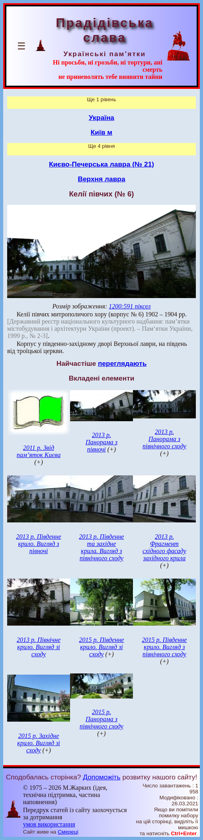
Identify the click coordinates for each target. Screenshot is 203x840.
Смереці (68, 832)
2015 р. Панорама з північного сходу (101, 719)
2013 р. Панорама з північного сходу (164, 438)
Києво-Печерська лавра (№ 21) (101, 164)
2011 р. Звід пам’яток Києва (39, 451)
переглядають (122, 363)
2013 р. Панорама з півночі (101, 442)
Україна (101, 118)
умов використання (49, 824)
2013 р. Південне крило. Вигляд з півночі (38, 543)
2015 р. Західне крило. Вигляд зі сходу (38, 743)
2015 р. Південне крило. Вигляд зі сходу (101, 646)
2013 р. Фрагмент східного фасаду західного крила (164, 547)
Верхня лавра (101, 179)
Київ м (101, 132)
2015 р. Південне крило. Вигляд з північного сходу (164, 646)
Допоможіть (101, 777)
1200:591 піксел (129, 306)
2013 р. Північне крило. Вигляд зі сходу (39, 646)
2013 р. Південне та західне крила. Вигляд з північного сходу (101, 547)
